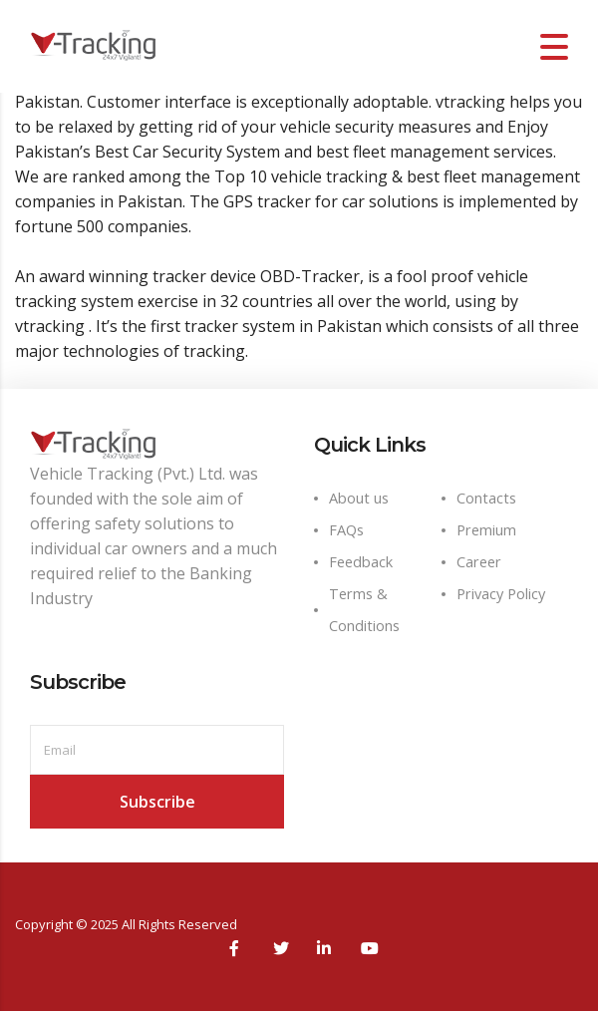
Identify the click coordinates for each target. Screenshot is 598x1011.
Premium (486, 529)
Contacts (486, 498)
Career (478, 561)
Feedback (361, 561)
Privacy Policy (500, 593)
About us (359, 498)
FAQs (346, 529)
